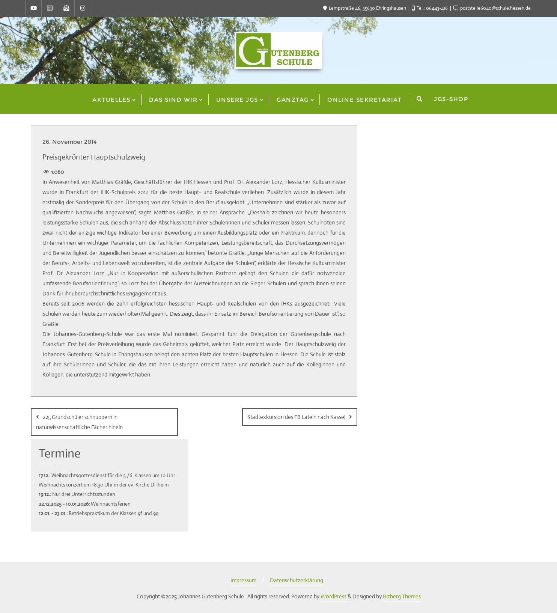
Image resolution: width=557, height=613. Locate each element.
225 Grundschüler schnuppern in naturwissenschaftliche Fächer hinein (79, 422)
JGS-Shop (451, 98)
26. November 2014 (69, 141)
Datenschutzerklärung (296, 580)
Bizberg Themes (402, 596)
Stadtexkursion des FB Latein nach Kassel (296, 416)
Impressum (243, 580)
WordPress (333, 596)
